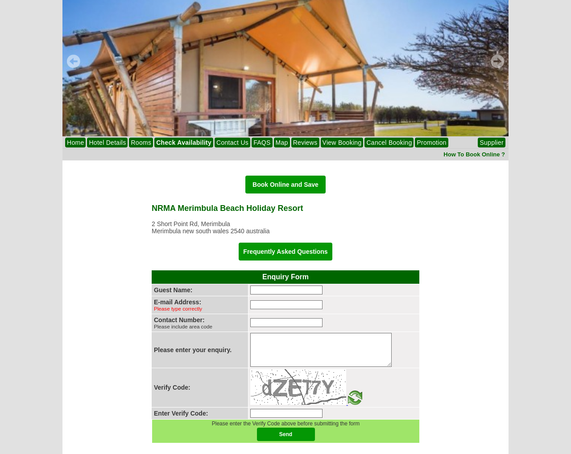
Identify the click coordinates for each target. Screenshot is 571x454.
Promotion (431, 142)
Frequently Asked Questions (285, 251)
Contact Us (232, 142)
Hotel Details (107, 142)
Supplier (492, 142)
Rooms (141, 142)
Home (75, 142)
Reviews (305, 142)
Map (282, 142)
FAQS (261, 142)
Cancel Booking (389, 142)
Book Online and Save (285, 184)
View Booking (342, 142)
